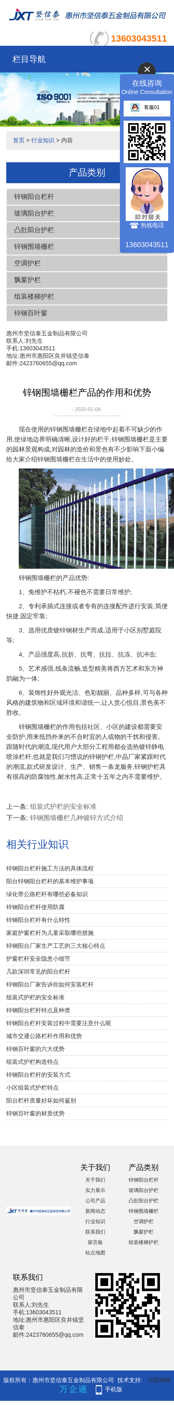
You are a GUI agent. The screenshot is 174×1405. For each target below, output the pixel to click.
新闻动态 (95, 1211)
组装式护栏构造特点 (32, 1061)
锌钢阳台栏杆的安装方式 (38, 1074)
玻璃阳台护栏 (34, 213)
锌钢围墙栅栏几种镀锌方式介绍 (76, 817)
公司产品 (95, 1201)
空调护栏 (27, 263)
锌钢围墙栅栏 (34, 246)
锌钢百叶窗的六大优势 (35, 1049)
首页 (19, 140)
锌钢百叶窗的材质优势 (35, 1113)
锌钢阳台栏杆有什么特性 (38, 920)
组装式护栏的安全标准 (63, 806)
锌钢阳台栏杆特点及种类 (38, 1010)
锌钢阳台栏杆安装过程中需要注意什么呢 (58, 1023)
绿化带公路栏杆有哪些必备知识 (47, 894)
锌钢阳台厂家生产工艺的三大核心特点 (55, 945)
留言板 (95, 1242)
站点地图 (95, 1253)
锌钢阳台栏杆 (34, 196)
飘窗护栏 (27, 279)
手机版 (113, 1389)
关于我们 (95, 1180)
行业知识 (43, 140)
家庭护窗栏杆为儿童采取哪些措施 (50, 932)
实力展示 (95, 1190)
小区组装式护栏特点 (32, 1087)
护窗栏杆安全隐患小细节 (38, 958)
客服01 (144, 107)
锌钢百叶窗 (30, 313)
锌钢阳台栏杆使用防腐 (35, 907)
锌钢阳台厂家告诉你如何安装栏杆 (50, 984)
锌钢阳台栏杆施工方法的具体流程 (50, 868)
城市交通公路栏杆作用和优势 (44, 1036)
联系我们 (95, 1232)
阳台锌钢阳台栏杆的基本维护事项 (50, 881)
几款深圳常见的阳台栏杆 (38, 971)
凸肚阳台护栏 (34, 229)
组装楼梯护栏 (34, 296)
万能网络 (159, 1380)
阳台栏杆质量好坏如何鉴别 (41, 1100)
